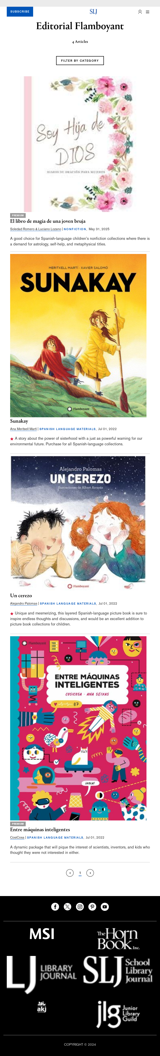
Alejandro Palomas (23, 603)
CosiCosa (17, 837)
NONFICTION (75, 229)
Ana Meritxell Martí (23, 429)
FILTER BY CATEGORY (80, 60)
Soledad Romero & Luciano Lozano (35, 229)
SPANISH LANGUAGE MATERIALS (67, 429)
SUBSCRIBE (20, 11)
